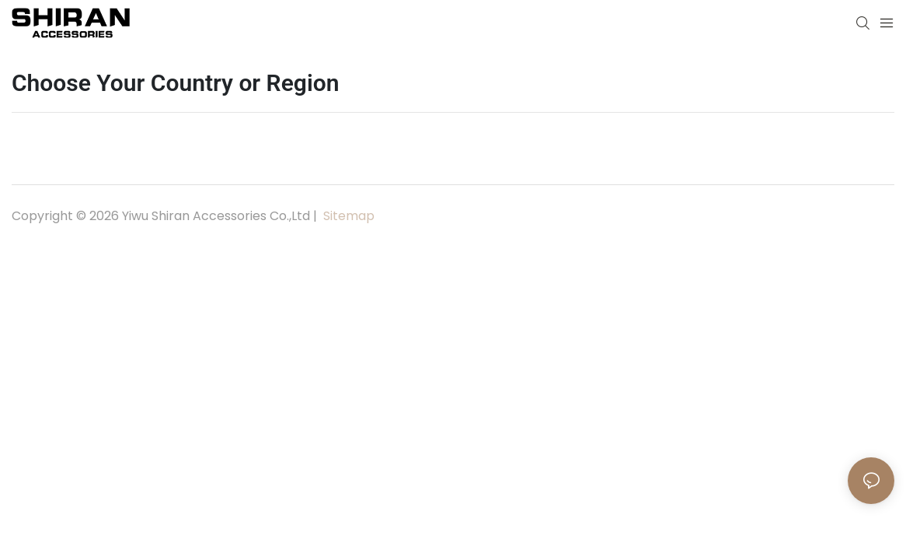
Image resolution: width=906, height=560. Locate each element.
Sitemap (347, 216)
